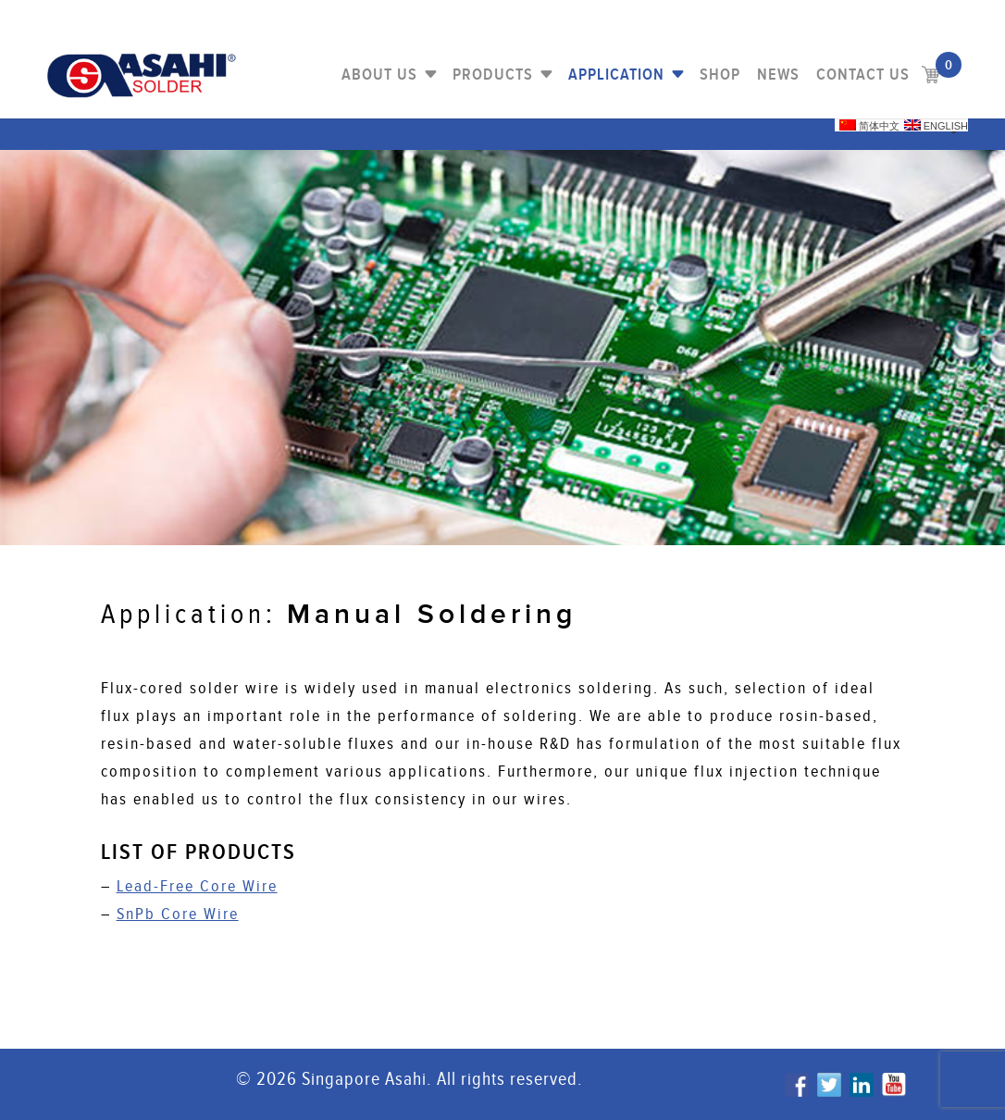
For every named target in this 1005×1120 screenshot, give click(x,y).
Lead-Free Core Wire (197, 886)
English (936, 125)
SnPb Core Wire (178, 914)
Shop (720, 74)
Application (616, 74)
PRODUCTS (493, 74)
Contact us (863, 74)
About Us (379, 74)
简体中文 (869, 125)
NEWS (778, 74)
